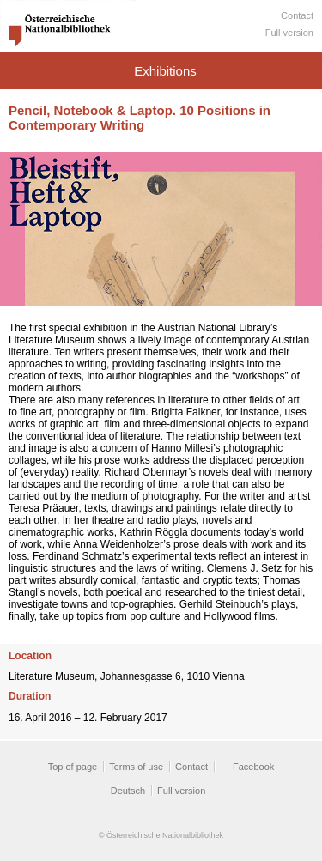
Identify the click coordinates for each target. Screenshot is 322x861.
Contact (297, 15)
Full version (289, 32)
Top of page (73, 766)
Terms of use (136, 766)
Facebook (253, 766)
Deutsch (128, 790)
